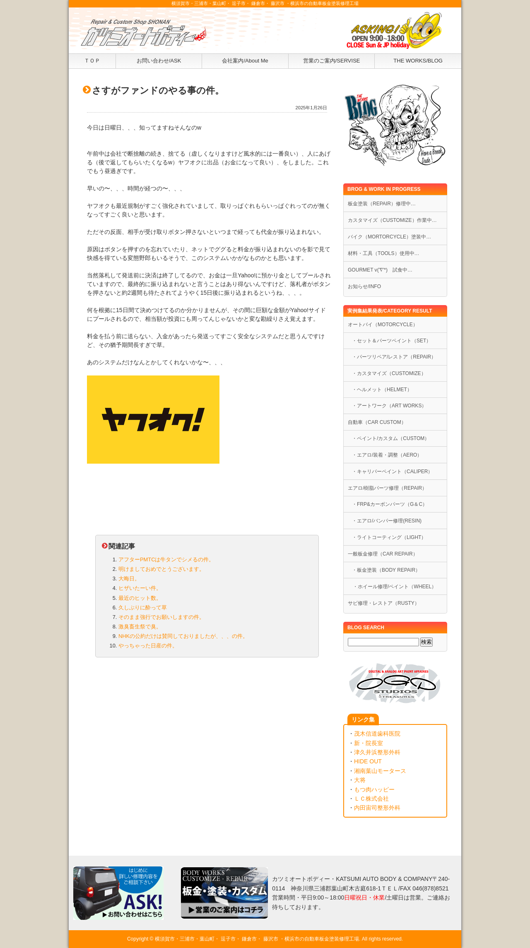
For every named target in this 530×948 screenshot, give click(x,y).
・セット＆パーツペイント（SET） (391, 341)
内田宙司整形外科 (377, 807)
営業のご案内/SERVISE (331, 61)
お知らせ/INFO (364, 286)
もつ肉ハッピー (374, 789)
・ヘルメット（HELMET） (382, 389)
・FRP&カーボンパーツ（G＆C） (389, 504)
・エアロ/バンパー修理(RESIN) (387, 521)
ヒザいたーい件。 (139, 588)
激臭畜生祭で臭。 (139, 626)
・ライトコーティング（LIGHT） (389, 537)
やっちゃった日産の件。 (148, 645)
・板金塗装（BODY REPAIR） (386, 570)
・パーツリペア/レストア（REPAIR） (394, 357)
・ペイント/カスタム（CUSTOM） (390, 438)
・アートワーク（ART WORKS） (389, 406)
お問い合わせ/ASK (159, 61)
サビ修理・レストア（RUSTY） (383, 603)
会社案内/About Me (245, 61)
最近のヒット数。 (139, 598)
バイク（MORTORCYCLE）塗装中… (389, 237)
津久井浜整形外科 (377, 752)
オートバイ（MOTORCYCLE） (383, 324)
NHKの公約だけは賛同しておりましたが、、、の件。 (183, 636)
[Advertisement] (207, 729)
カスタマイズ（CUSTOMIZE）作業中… (392, 220)
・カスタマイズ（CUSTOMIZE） (389, 373)
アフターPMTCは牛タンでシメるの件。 (166, 559)
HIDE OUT (368, 761)
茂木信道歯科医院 (377, 733)
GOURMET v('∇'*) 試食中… (380, 270)
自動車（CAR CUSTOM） (377, 422)
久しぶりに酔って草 (142, 607)
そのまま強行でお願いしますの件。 (161, 617)
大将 (360, 780)
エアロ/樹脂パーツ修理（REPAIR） (387, 488)
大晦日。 (129, 578)
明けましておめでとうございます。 (161, 569)
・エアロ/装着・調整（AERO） (387, 455)
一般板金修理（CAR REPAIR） (383, 554)
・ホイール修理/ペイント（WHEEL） (392, 586)
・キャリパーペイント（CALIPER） (392, 471)
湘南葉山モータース (380, 771)
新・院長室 (368, 743)
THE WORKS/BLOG (418, 61)
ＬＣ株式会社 (371, 798)
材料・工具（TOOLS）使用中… (383, 253)
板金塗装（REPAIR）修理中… (382, 204)
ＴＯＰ (92, 61)
